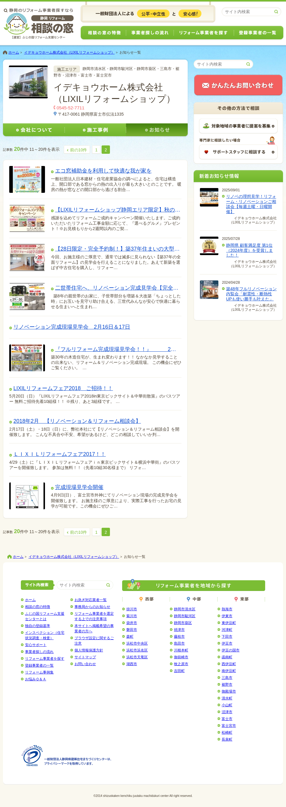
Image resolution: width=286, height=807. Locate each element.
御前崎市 (181, 657)
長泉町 (227, 739)
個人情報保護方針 (88, 650)
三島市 (227, 678)
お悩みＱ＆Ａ (35, 679)
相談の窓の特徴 (103, 33)
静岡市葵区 (183, 623)
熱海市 (227, 609)
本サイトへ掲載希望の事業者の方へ (94, 628)
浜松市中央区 (137, 643)
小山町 (227, 705)
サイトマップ (85, 657)
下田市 (227, 636)
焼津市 (179, 630)
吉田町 (179, 671)
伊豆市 (227, 643)
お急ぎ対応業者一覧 (90, 600)
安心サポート (35, 645)
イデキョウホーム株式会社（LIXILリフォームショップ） (69, 52)
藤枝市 (179, 636)
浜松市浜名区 (137, 650)
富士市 (227, 719)
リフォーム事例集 (39, 672)
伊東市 (227, 616)
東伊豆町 (229, 623)
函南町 (227, 657)
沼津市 (227, 712)
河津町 (227, 630)
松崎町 (227, 732)
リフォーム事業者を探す (204, 33)
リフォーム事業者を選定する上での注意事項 (94, 616)
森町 (129, 636)
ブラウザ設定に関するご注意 (94, 640)
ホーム (13, 52)
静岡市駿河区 (184, 616)
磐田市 (131, 630)
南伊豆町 (229, 671)
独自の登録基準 (37, 626)
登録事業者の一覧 (259, 33)
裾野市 (227, 684)
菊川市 (131, 616)
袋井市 (131, 623)
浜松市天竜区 (137, 657)
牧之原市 (181, 664)
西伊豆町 (229, 664)
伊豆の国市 (231, 650)
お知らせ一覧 (130, 52)
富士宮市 (229, 726)
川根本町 (181, 650)
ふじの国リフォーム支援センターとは (44, 616)
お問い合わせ (85, 664)
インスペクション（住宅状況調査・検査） (44, 635)
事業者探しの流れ (150, 33)
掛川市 (131, 609)
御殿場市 (229, 691)
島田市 (179, 643)
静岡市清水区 (184, 609)
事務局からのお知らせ (92, 607)
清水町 (227, 698)
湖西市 (131, 664)
